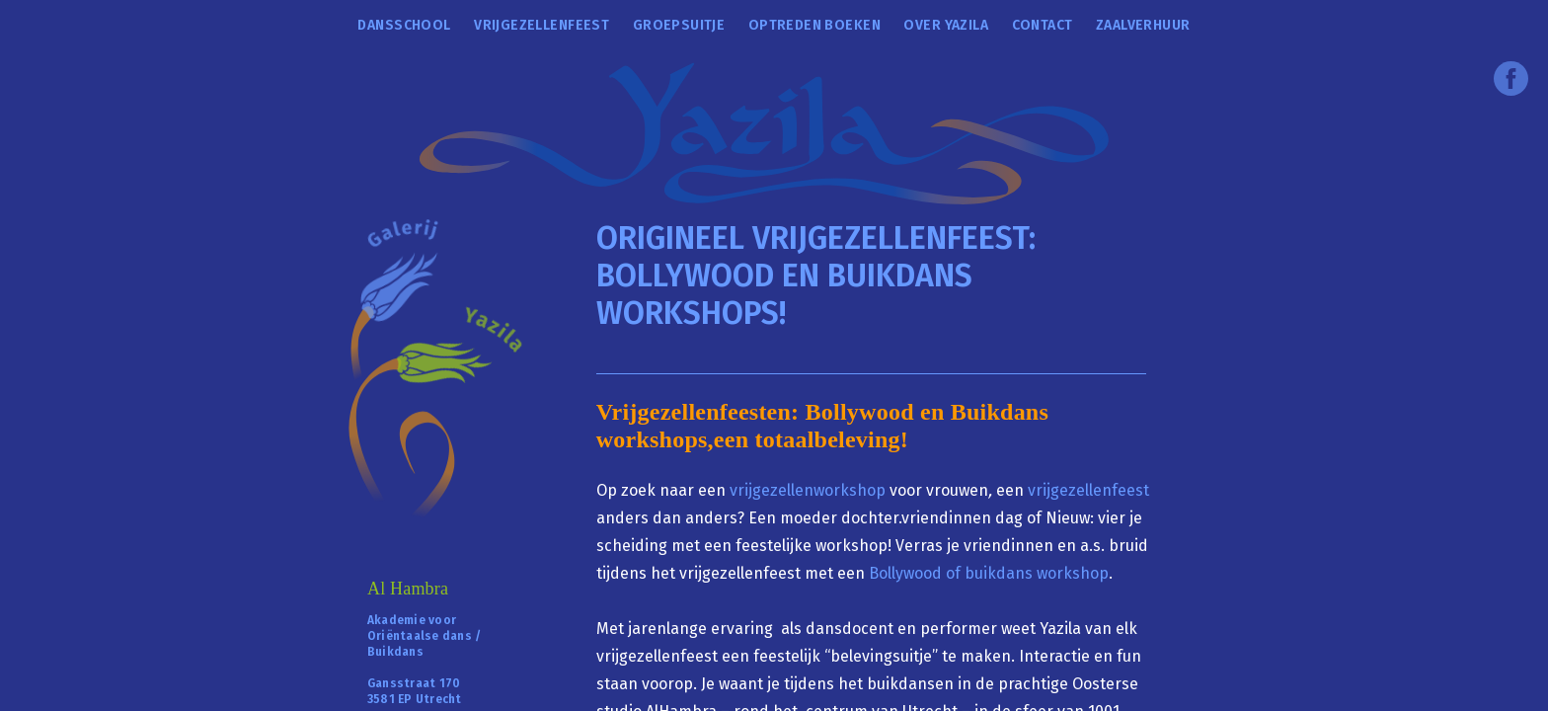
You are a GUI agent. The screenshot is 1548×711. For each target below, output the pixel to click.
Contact (1042, 25)
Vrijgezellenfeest (541, 25)
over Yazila (945, 25)
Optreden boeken (814, 25)
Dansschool (403, 25)
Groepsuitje (679, 25)
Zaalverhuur (1143, 25)
